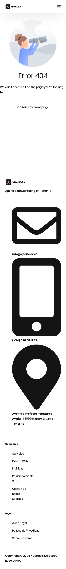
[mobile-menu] (58, 6)
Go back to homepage (33, 107)
